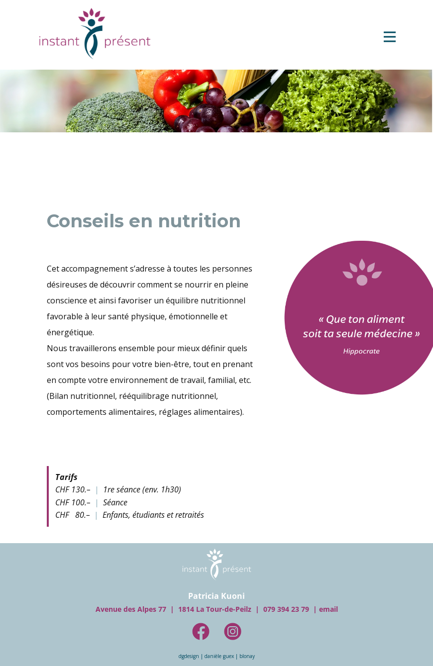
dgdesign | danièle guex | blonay (217, 656)
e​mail (328, 609)
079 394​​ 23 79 (286, 609)
